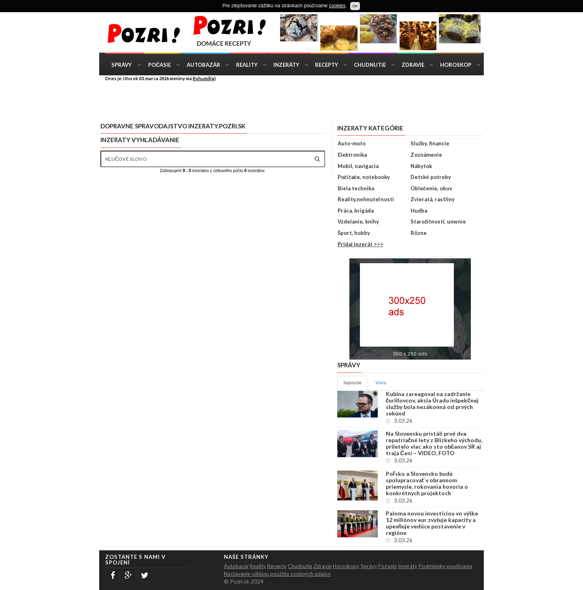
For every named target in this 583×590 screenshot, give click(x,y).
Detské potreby (431, 177)
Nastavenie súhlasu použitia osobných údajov (277, 574)
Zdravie (413, 65)
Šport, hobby (354, 233)
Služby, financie (430, 143)
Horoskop (455, 65)
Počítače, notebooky (364, 177)
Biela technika (356, 188)
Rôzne (419, 233)
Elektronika (352, 154)
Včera (380, 383)
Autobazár (203, 65)
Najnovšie (353, 383)
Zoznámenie (426, 154)
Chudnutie (370, 65)
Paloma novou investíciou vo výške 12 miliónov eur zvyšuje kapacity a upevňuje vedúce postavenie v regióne (432, 523)
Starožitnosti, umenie (438, 221)
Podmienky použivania (445, 566)
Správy (121, 65)
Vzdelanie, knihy (358, 221)
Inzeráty (286, 65)
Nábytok (421, 166)
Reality (246, 65)
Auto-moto (352, 143)
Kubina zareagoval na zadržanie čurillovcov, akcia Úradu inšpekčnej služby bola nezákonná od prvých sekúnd (432, 404)
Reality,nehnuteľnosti (366, 199)
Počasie (159, 65)
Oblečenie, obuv (431, 188)
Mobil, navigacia (358, 166)
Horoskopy (346, 566)
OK (355, 6)
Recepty (326, 65)
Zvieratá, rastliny (433, 199)
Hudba (419, 210)
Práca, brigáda (356, 210)
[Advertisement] (297, 100)
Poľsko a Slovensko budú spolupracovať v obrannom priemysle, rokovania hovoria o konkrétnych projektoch (427, 483)
